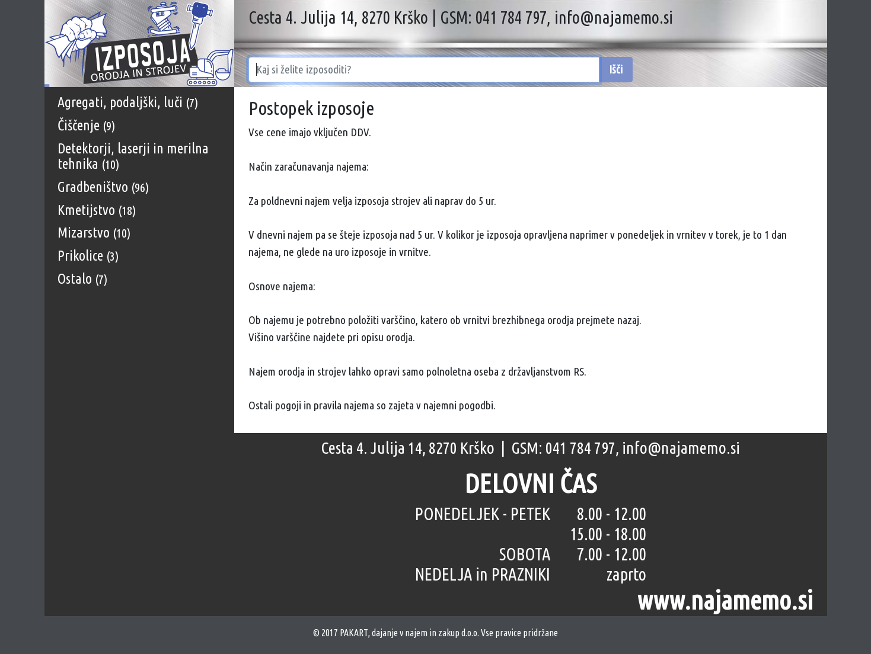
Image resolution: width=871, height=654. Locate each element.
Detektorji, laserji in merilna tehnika (133, 156)
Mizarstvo (94, 233)
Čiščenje (86, 125)
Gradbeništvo (103, 187)
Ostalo (82, 279)
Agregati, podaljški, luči (128, 102)
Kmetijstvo (97, 210)
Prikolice (88, 256)
